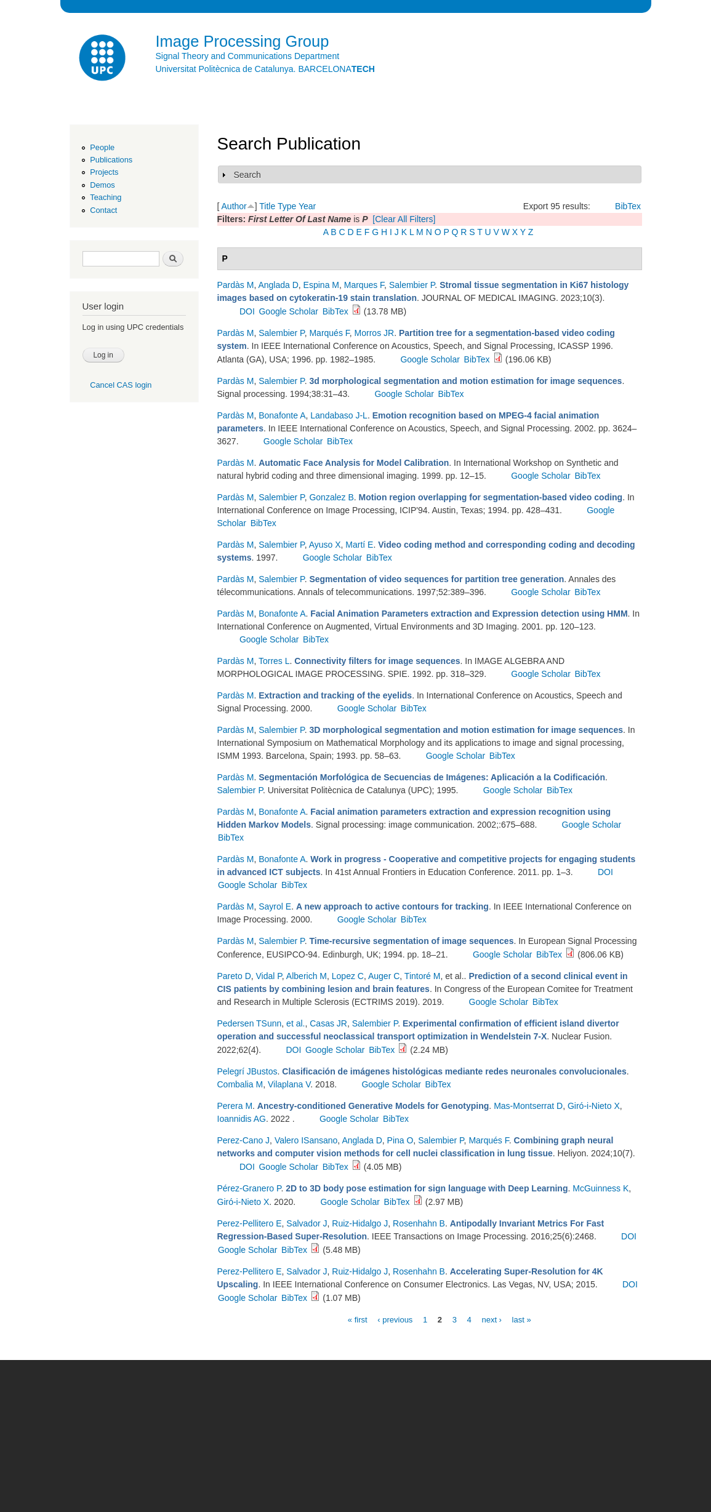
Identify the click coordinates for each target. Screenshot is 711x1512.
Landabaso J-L (339, 415)
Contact (103, 210)
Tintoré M (422, 976)
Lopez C (348, 976)
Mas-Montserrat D (528, 1106)
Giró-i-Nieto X (594, 1106)
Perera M (235, 1106)
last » (521, 1319)
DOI (247, 311)
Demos (102, 185)
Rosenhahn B (419, 1223)
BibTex (628, 206)
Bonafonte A (282, 415)
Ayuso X (325, 545)
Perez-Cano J (243, 1140)
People (102, 147)
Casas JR (328, 1023)
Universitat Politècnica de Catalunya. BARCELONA (265, 69)
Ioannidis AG (241, 1119)
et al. (295, 1023)
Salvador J (306, 1223)
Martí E (359, 545)
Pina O (400, 1140)
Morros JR (375, 333)
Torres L (274, 661)
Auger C (384, 976)
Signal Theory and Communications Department (248, 56)
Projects (104, 172)
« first (358, 1319)
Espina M (321, 285)
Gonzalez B (331, 497)
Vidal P (269, 976)
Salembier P (412, 285)
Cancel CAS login (120, 385)
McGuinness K (600, 1188)
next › (491, 1319)
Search (247, 175)
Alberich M (306, 976)
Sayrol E (275, 906)
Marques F (364, 285)
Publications (111, 159)
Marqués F (329, 333)
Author (234, 206)
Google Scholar (288, 311)
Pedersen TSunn (249, 1023)
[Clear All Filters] (403, 219)
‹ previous (394, 1319)
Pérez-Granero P (249, 1188)
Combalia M (240, 1084)
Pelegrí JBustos (247, 1071)
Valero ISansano (306, 1140)
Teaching (105, 197)
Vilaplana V (289, 1084)
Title (267, 206)
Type (287, 206)
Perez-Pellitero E (249, 1223)
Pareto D (234, 976)
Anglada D (278, 285)
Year (307, 206)
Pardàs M (235, 285)
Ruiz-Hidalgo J (360, 1223)
